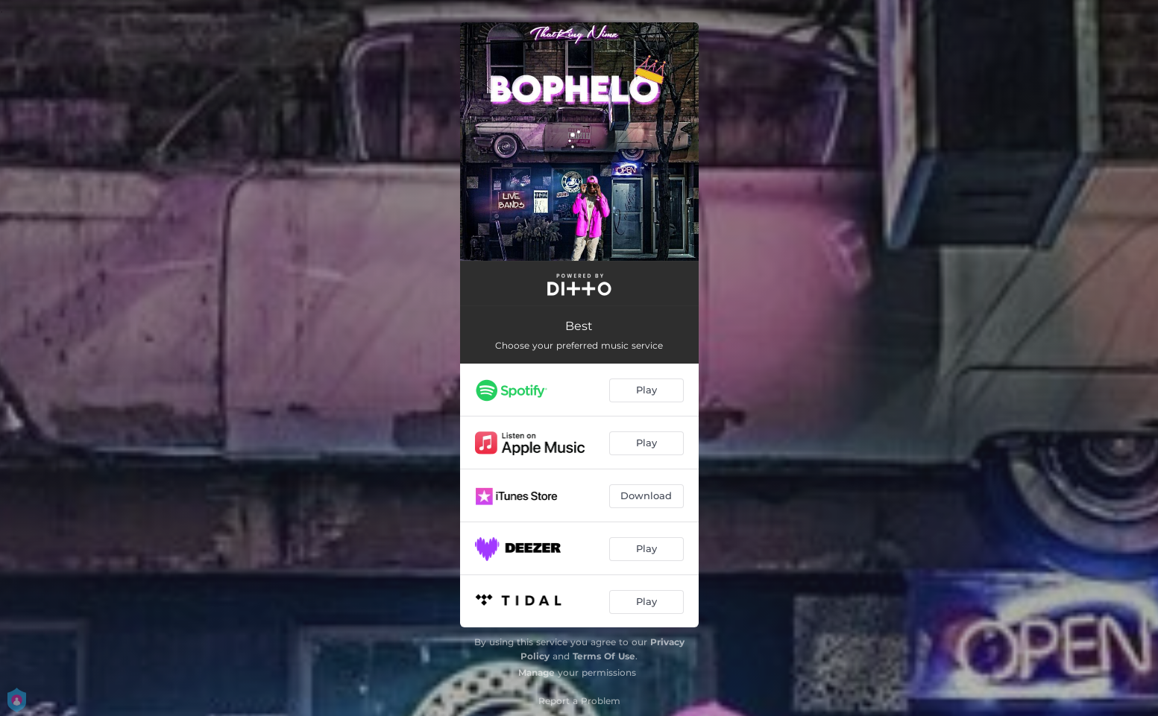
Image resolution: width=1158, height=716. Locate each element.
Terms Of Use (604, 656)
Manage (536, 672)
